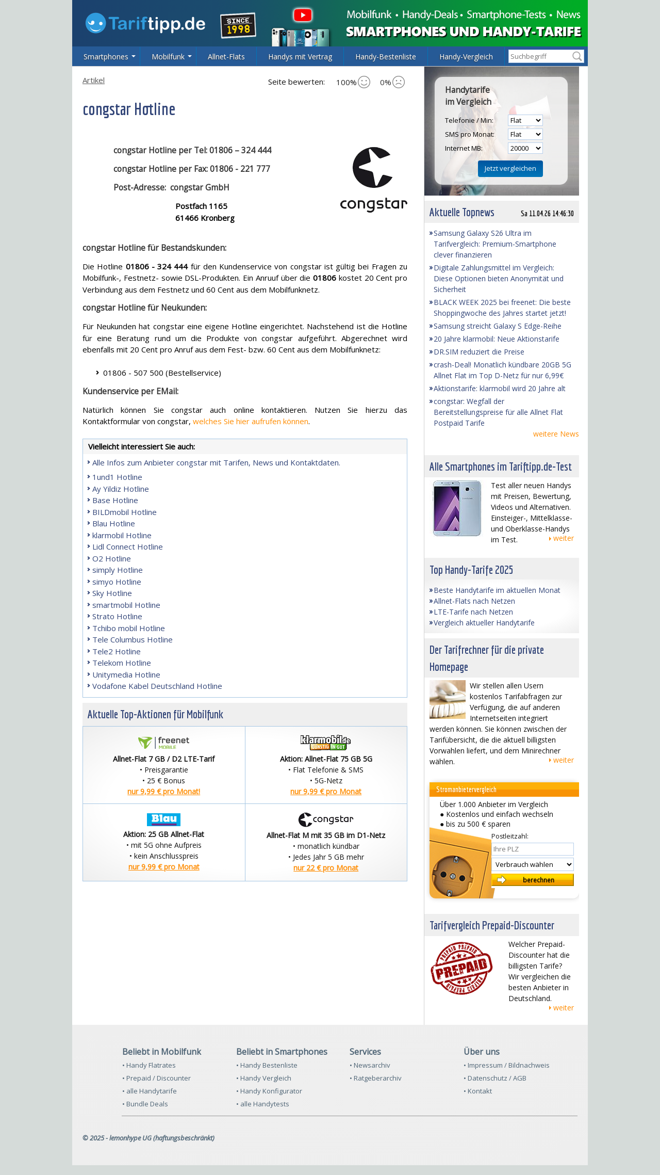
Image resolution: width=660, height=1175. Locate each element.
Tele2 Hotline (116, 651)
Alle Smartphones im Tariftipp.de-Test (501, 466)
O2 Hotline (111, 558)
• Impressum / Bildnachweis (507, 1065)
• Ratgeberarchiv (376, 1078)
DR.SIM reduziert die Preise (479, 352)
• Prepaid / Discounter (156, 1078)
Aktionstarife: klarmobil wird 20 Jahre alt (500, 388)
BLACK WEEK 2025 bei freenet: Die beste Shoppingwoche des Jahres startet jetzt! (502, 307)
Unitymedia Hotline (126, 674)
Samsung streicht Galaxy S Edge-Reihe (498, 326)
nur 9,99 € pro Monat (325, 791)
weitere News (556, 434)
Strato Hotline (117, 616)
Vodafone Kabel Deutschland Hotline (157, 686)
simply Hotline (117, 570)
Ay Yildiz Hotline (120, 489)
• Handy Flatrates (149, 1065)
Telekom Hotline (121, 662)
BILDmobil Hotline (124, 512)
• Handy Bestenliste (267, 1065)
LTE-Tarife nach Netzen (473, 612)
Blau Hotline (113, 523)
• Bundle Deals (145, 1103)
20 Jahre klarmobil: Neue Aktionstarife (496, 339)
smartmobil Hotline (126, 605)
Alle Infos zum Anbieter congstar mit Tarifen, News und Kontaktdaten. (216, 462)
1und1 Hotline (117, 477)
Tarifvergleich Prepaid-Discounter (492, 925)
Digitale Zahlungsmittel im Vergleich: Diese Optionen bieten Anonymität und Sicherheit (499, 278)
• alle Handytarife (149, 1091)
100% (353, 82)
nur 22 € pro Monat (325, 868)
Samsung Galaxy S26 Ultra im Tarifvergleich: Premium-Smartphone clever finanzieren (495, 244)
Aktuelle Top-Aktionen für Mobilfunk (155, 713)
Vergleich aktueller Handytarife (484, 622)
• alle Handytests (262, 1103)
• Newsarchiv (370, 1065)
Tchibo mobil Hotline (128, 628)
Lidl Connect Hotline (127, 546)
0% (392, 82)
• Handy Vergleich (263, 1078)
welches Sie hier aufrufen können (250, 421)
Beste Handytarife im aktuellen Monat (497, 590)
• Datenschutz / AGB (495, 1078)
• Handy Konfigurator (269, 1091)
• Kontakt (478, 1091)
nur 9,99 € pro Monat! (163, 791)
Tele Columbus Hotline (132, 639)
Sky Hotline (112, 593)
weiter (563, 538)
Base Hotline (115, 500)
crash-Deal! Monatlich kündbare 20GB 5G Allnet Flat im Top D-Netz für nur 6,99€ (502, 370)
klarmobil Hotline (122, 535)
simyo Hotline (116, 581)
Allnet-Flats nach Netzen (474, 601)
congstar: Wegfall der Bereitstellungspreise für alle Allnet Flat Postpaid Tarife (498, 412)
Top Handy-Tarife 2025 (472, 569)
